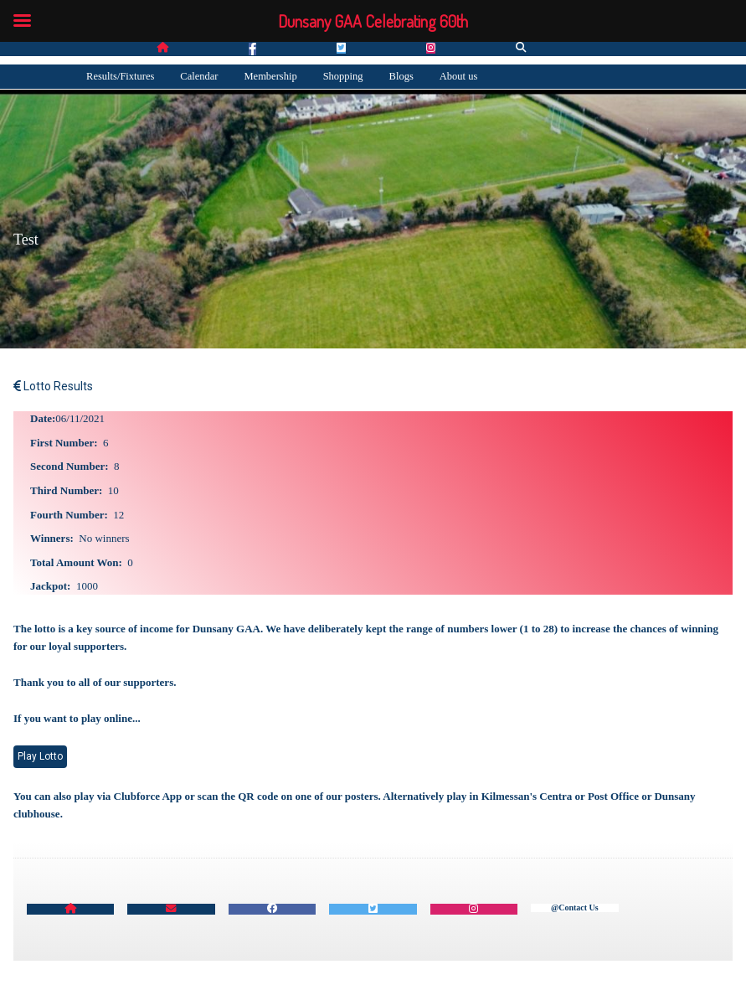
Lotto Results (53, 386)
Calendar (199, 76)
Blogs (401, 76)
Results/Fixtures (120, 76)
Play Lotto (40, 756)
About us (459, 76)
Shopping (343, 76)
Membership (270, 76)
